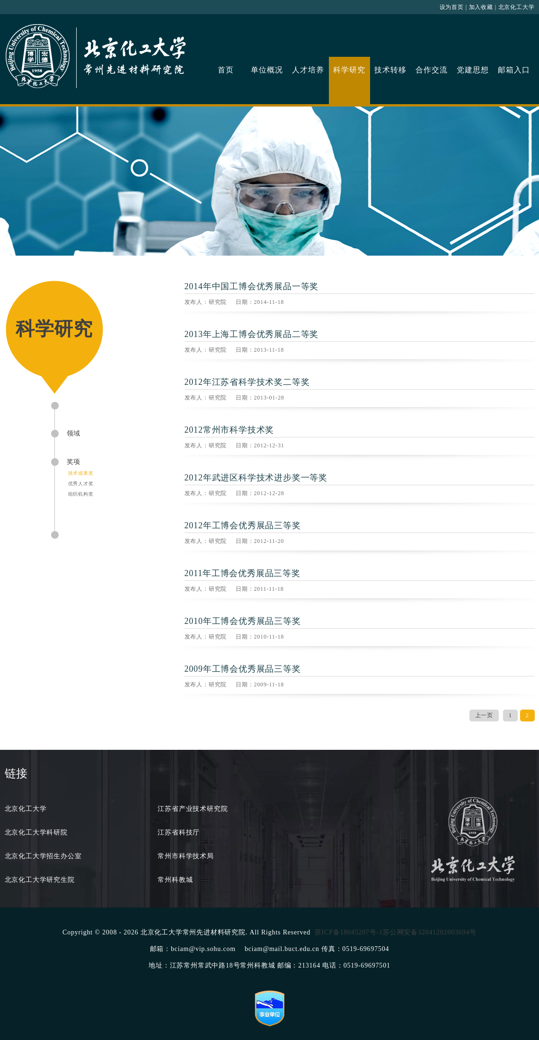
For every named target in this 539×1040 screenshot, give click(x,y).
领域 (74, 433)
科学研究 (349, 70)
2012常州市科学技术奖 (229, 430)
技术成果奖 (81, 473)
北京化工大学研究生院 (40, 879)
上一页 (484, 715)
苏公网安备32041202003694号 (430, 932)
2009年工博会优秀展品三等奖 (243, 669)
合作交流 (431, 70)
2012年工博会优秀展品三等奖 (243, 525)
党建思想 (472, 70)
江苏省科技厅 (179, 832)
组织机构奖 (81, 494)
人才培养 (308, 70)
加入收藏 (481, 7)
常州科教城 (175, 879)
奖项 (74, 461)
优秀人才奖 (81, 483)
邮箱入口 (514, 70)
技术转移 (390, 70)
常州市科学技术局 (185, 856)
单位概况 (267, 70)
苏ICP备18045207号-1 (349, 932)
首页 (226, 70)
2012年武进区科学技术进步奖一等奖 (256, 477)
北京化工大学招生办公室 (43, 856)
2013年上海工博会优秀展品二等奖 (252, 334)
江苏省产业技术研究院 (193, 808)
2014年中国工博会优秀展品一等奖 (252, 286)
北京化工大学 (516, 7)
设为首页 (452, 7)
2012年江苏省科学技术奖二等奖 (247, 382)
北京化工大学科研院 (36, 832)
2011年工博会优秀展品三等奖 (242, 573)
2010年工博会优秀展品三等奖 (243, 621)
